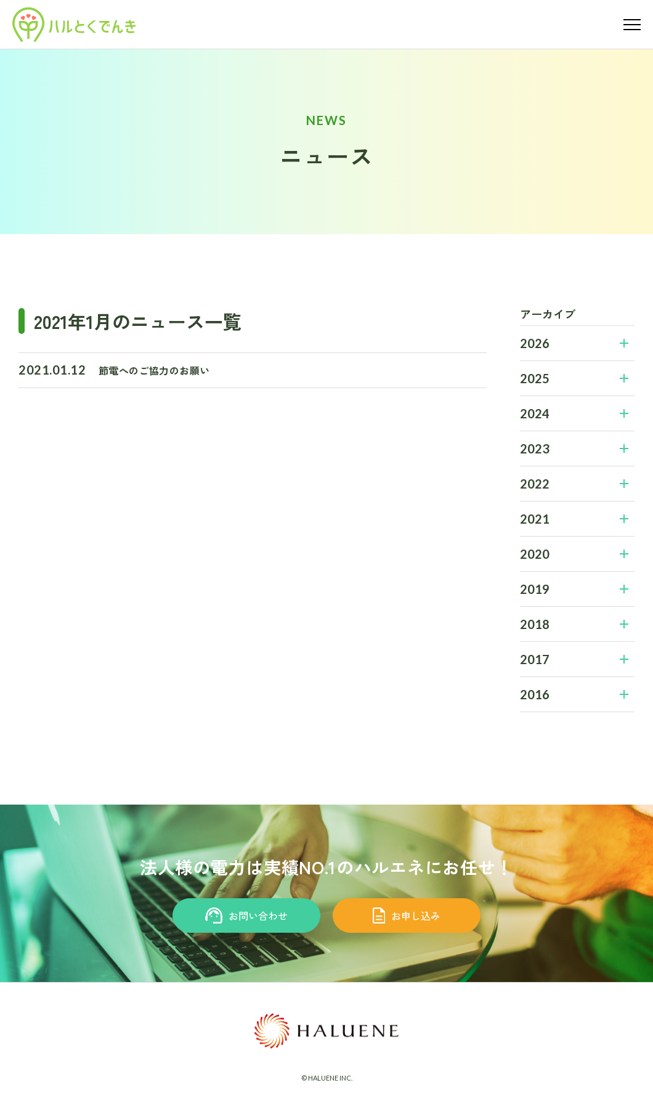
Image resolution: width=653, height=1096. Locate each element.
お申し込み (407, 915)
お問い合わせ (246, 915)
